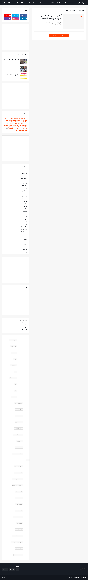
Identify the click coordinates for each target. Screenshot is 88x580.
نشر (20, 130)
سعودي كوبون (13, 346)
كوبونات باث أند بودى (18, 517)
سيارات (10, 125)
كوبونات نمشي (19, 504)
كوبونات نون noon (18, 466)
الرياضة (14, 120)
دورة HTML (21, 125)
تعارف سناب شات (13, 378)
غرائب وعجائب (20, 127)
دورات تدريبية (24, 196)
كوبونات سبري (19, 510)
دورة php (15, 125)
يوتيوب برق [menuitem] (43, 2)
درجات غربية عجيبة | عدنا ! (12, 67)
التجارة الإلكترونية (19, 118)
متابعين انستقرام (18, 422)
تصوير (5, 122)
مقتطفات (11, 128)
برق (15, 390)
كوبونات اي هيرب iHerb (17, 485)
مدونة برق (82, 2)
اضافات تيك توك (19, 415)
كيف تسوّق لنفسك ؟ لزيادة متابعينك (12, 75)
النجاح (22, 122)
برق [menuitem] (73, 2)
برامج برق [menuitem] (59, 2)
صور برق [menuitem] (35, 2)
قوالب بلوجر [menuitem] (20, 2)
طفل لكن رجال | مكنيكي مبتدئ (11, 59)
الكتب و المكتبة (23, 231)
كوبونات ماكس (19, 498)
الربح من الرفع (24, 226)
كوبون (15, 359)
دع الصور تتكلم (14, 123)
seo (17, 130)
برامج (19, 122)
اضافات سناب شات (18, 403)
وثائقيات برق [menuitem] (51, 2)
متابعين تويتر (19, 441)
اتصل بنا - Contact (22, 327)
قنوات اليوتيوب (19, 447)
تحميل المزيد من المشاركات (59, 36)
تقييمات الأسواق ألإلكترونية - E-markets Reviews (17, 323)
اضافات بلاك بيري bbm (17, 453)
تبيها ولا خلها (14, 122)
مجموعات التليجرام (18, 428)
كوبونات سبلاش (19, 491)
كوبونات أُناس (19, 523)
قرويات (12, 127)
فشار (15, 384)
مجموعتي (16, 128)
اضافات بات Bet (19, 409)
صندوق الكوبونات (13, 340)
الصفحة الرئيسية (23, 320)
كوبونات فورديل (19, 529)
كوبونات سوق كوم (18, 472)
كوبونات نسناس (19, 548)
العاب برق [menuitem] (27, 2)
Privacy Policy (23, 329)
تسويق (9, 122)
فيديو (15, 127)
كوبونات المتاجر (13, 365)
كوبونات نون (14, 397)
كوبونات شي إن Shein (17, 479)
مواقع (26, 252)
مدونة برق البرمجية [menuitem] (9, 2)
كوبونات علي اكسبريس (17, 535)
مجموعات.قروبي (23, 128)
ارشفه (25, 118)
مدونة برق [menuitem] (67, 2)
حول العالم (24, 123)
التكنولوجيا (12, 118)
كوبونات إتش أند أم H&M (17, 542)
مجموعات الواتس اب (18, 434)
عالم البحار (24, 211)
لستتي (27, 460)
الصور (10, 120)
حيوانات (20, 123)
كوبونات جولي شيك (18, 554)
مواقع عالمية (24, 130)
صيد (7, 125)
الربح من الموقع (20, 120)
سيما (15, 371)
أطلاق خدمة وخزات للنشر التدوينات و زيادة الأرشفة (51, 17)
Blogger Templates (80, 577)
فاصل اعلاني (14, 352)
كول (9, 127)
